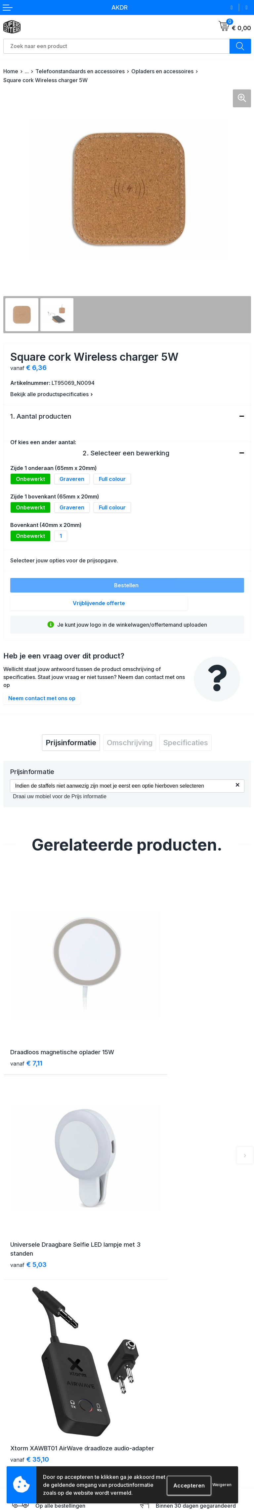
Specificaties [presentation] (185, 742)
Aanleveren (16, 1451)
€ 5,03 (152, 1031)
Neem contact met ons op (41, 698)
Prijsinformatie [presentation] (71, 742)
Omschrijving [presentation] (129, 742)
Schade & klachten (152, 1451)
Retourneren (17, 1439)
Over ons (140, 1308)
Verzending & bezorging (31, 1415)
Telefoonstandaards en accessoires (80, 71)
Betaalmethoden (22, 1427)
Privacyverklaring (150, 1439)
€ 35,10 (29, 1195)
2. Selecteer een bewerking (126, 453)
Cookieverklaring (150, 1427)
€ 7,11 (26, 1022)
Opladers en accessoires (162, 71)
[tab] (71, 742)
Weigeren (222, 1484)
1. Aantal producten (40, 416)
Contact (139, 1320)
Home (10, 71)
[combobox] (116, 46)
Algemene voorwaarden (158, 1415)
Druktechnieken (21, 1463)
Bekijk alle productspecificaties (51, 394)
